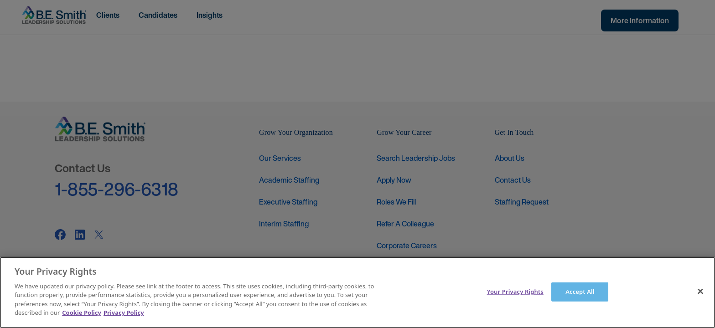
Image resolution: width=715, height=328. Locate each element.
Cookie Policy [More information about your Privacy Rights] (81, 312)
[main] (357, 292)
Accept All (580, 291)
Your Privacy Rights (515, 291)
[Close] (700, 291)
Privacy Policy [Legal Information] (124, 312)
